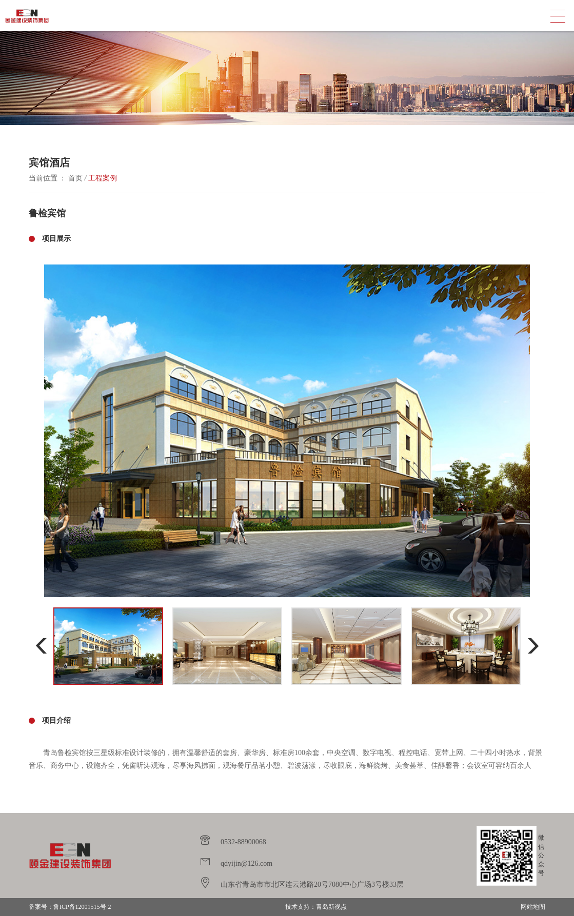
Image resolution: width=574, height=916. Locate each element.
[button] (41, 646)
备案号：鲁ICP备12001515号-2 (70, 906)
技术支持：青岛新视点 (316, 906)
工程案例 (102, 178)
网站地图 (533, 906)
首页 (75, 178)
